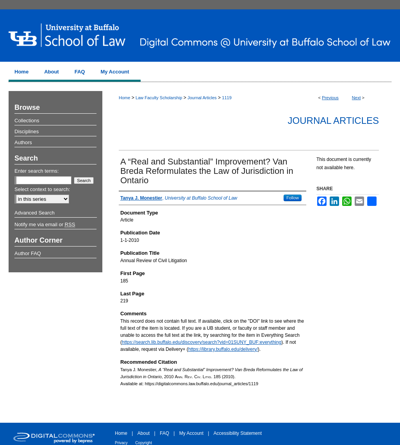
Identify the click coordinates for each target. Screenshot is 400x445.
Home (124, 97)
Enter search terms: (36, 171)
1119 (226, 97)
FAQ (164, 433)
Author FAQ (27, 253)
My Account (191, 433)
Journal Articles (202, 97)
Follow (292, 197)
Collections (26, 120)
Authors (23, 142)
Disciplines (26, 131)
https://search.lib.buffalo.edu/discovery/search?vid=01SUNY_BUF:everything (201, 342)
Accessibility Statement (238, 433)
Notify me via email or (44, 225)
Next (356, 97)
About (144, 433)
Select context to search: (42, 189)
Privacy (121, 443)
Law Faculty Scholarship (159, 97)
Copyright (143, 443)
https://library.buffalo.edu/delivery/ (223, 349)
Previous (330, 97)
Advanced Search (34, 213)
